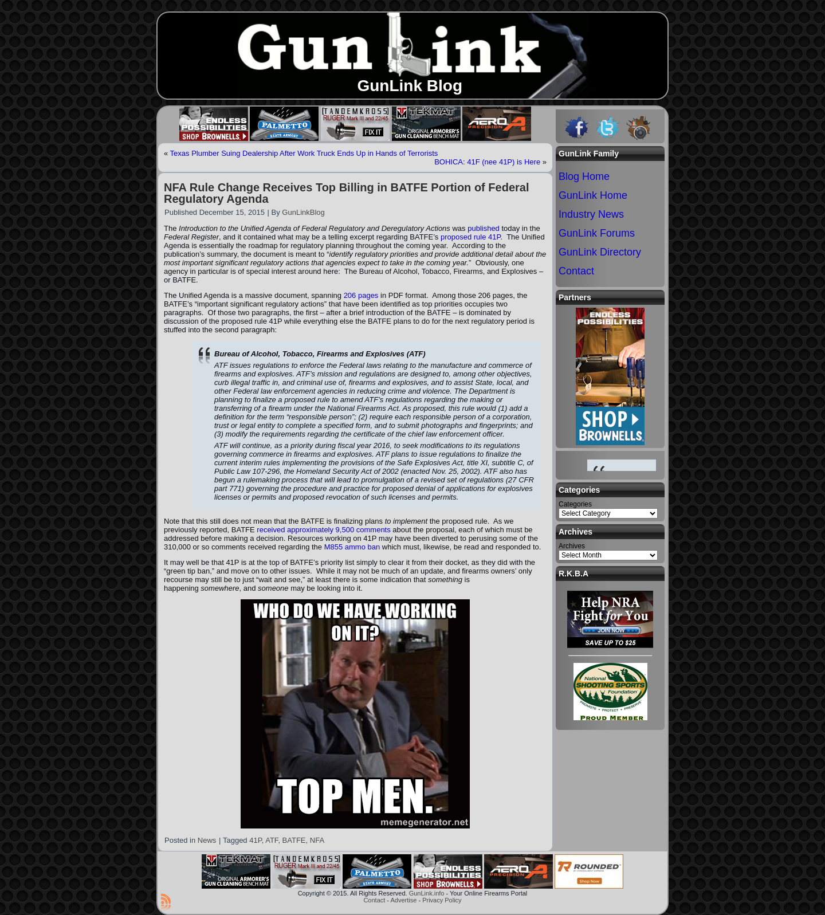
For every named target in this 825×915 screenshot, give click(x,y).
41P (255, 840)
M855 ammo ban (352, 547)
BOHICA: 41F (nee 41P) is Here (487, 162)
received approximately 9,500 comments (323, 529)
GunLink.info (427, 893)
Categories (575, 504)
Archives (572, 546)
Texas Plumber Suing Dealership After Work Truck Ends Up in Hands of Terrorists (304, 153)
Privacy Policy (441, 900)
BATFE (294, 840)
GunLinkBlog (303, 212)
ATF (271, 840)
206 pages (361, 295)
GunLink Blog (409, 86)
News (207, 840)
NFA (317, 840)
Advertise (403, 900)
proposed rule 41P (471, 237)
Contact (374, 900)
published (483, 228)
